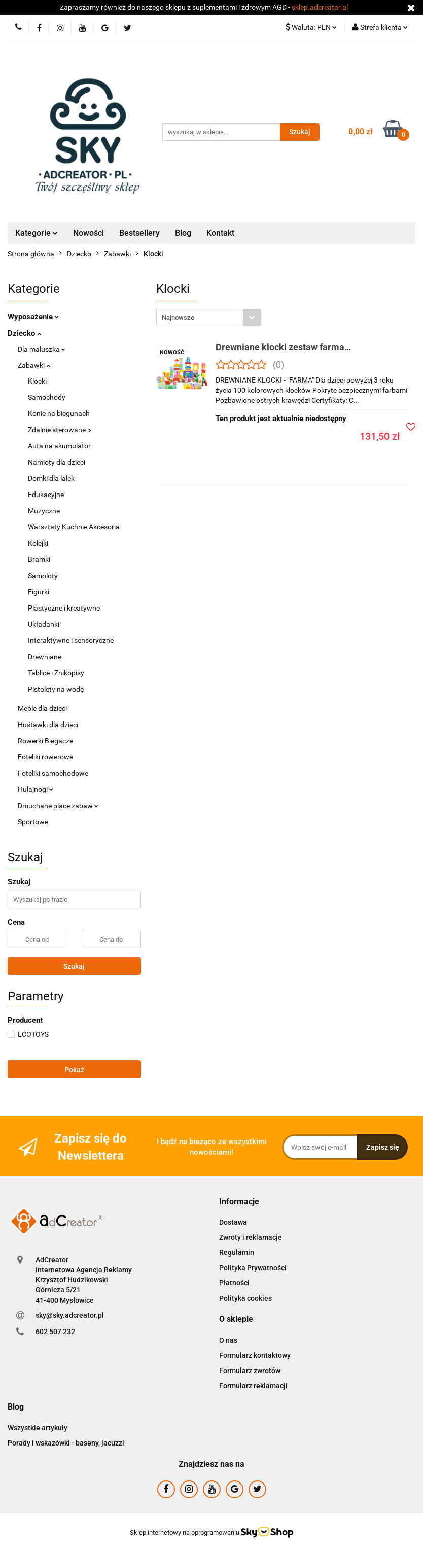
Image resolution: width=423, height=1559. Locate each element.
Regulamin (236, 1252)
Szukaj (74, 966)
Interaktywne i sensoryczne (71, 640)
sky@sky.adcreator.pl (70, 1315)
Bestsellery (139, 233)
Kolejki (38, 543)
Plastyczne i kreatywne (64, 608)
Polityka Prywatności (253, 1268)
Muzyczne (44, 511)
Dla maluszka (41, 349)
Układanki (43, 624)
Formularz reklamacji (253, 1386)
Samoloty (43, 576)
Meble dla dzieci (42, 708)
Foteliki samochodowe (53, 773)
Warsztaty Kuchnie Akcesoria (74, 527)
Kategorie (36, 233)
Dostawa (233, 1222)
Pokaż (74, 1070)
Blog (183, 233)
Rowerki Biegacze (45, 741)
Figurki (38, 592)
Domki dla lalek (51, 478)
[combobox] (208, 317)
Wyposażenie (33, 316)
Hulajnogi (35, 789)
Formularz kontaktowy (255, 1355)
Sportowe (33, 822)
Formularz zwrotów (249, 1370)
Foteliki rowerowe (45, 757)
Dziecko (24, 333)
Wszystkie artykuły (37, 1428)
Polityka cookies (245, 1298)
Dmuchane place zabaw (58, 806)
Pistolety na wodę (56, 689)
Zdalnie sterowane (59, 430)
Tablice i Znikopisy (56, 673)
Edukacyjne (46, 494)
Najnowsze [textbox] (178, 317)
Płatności (234, 1283)
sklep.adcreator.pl (320, 7)
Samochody (46, 397)
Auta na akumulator (59, 446)
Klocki (37, 381)
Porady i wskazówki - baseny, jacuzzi (66, 1443)
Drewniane (44, 657)
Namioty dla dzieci (56, 462)
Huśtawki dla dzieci (48, 724)
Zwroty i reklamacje (250, 1237)
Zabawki (34, 365)
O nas (228, 1340)
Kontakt (220, 233)
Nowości (88, 233)
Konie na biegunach (59, 413)
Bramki (39, 559)
